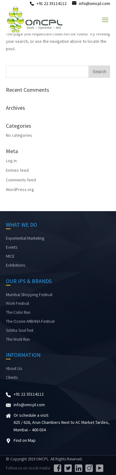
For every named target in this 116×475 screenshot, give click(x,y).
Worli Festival (17, 303)
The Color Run (18, 312)
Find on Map (25, 440)
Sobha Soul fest (19, 330)
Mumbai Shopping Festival (29, 294)
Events (11, 247)
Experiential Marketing (25, 238)
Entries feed (17, 170)
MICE (10, 256)
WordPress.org (20, 189)
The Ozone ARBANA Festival (30, 321)
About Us (14, 368)
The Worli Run (18, 339)
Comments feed (21, 180)
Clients (12, 377)
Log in (11, 160)
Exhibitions (15, 265)
